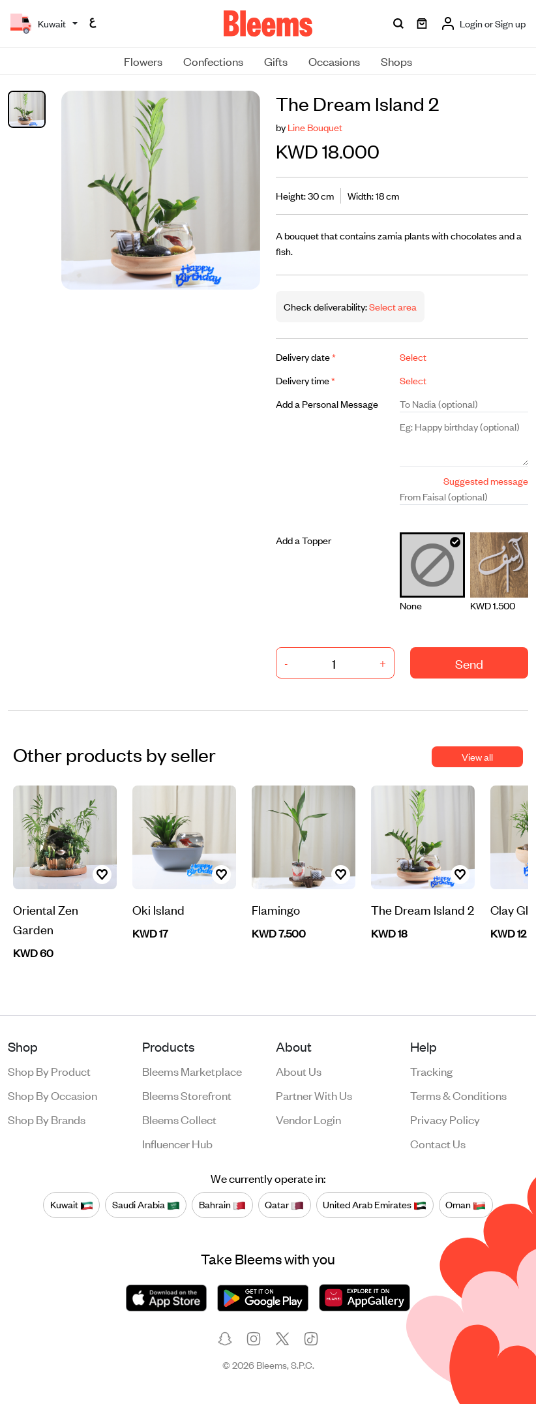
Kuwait (71, 1205)
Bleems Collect (179, 1119)
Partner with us (314, 1095)
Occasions (334, 61)
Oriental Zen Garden (45, 919)
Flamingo (276, 909)
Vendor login (308, 1119)
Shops (396, 61)
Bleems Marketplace (192, 1070)
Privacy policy (445, 1119)
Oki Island (158, 909)
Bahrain (222, 1205)
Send (469, 663)
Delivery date (306, 356)
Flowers (143, 61)
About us (298, 1070)
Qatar (284, 1205)
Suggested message (485, 480)
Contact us (438, 1143)
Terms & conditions (458, 1095)
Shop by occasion (52, 1095)
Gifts (276, 61)
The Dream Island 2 (422, 909)
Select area (392, 306)
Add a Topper (303, 540)
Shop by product (49, 1070)
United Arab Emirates (374, 1205)
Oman (465, 1205)
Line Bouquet (315, 127)
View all (477, 756)
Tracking (431, 1070)
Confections (213, 61)
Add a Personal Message (327, 403)
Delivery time (305, 380)
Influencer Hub (177, 1143)
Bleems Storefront (186, 1095)
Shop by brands (46, 1119)
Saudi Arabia (146, 1205)
